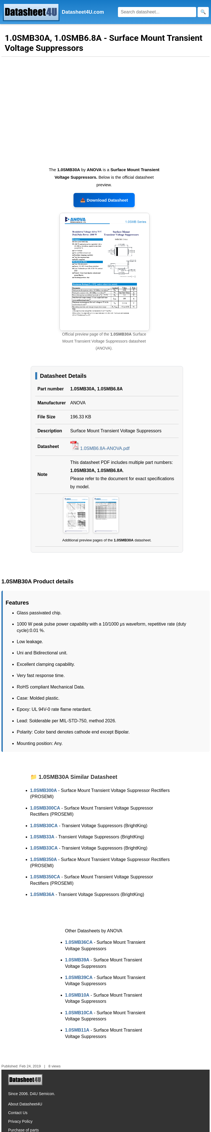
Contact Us (17, 1112)
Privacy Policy (20, 1121)
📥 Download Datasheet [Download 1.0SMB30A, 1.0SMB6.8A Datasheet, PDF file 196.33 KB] (104, 200)
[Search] (157, 12)
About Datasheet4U (25, 1104)
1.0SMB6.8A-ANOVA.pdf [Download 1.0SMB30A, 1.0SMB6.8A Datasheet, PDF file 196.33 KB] (99, 448)
